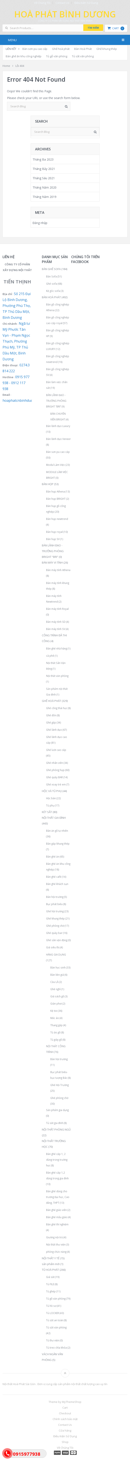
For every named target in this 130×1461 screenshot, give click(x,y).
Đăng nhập (40, 223)
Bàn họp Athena (55, 491)
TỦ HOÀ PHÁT (50, 1270)
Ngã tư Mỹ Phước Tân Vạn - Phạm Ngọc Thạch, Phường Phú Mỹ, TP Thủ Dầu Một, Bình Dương (16, 341)
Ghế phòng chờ (55, 925)
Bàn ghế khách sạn (57, 884)
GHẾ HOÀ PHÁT (51, 701)
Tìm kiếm (93, 27)
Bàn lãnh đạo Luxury (58, 426)
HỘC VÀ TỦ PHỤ (52, 791)
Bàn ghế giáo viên (56, 1210)
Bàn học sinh (58, 967)
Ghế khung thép (106, 49)
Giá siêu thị (52, 947)
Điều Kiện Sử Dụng (86, 2)
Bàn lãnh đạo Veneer (58, 439)
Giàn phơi (56, 1003)
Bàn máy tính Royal (57, 608)
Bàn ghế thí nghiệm (57, 1224)
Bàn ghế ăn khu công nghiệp (23, 56)
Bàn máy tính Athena (58, 570)
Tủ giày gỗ (56, 1039)
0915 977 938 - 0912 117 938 (16, 383)
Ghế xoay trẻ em (56, 784)
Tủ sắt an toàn (54, 1320)
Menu (12, 40)
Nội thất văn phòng (57, 675)
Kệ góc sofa (53, 290)
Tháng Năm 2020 (44, 187)
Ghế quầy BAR (54, 777)
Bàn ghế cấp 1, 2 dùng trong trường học (56, 1159)
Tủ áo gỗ (55, 1032)
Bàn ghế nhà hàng (56, 648)
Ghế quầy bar (54, 933)
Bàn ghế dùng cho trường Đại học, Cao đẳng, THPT (57, 1197)
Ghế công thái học (56, 708)
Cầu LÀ (54, 982)
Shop (65, 1442)
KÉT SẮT (47, 812)
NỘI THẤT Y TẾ (50, 1258)
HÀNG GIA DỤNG (56, 954)
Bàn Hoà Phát (83, 49)
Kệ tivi (53, 1010)
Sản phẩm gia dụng (57, 1110)
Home (6, 66)
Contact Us (62, 2)
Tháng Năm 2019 (44, 197)
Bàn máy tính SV (55, 629)
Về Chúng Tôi (42, 2)
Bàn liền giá (57, 974)
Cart (115, 28)
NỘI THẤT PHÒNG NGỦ (56, 1129)
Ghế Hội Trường (59, 1085)
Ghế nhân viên (54, 762)
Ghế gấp (51, 722)
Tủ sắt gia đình (54, 1123)
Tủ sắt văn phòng (83, 56)
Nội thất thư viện (56, 1244)
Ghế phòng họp (55, 770)
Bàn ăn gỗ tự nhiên (57, 830)
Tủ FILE (50, 1284)
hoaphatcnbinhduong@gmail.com (29, 400)
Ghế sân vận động (56, 940)
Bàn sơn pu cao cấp (34, 49)
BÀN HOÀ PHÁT (51, 297)
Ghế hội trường (55, 911)
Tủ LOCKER (52, 1313)
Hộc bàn (51, 798)
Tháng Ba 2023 (43, 159)
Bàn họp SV (53, 539)
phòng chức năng (56, 1251)
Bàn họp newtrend (57, 519)
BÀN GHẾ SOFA (51, 269)
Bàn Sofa (51, 276)
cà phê (50, 655)
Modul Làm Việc (55, 464)
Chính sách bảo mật (65, 1419)
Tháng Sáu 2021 (44, 178)
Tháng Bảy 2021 (44, 169)
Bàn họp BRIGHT (56, 498)
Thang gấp (56, 1025)
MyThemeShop (71, 1402)
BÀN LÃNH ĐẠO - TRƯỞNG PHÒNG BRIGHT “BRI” (56, 400)
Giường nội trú (54, 1237)
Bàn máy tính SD (56, 621)
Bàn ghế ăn (52, 856)
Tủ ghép (51, 1291)
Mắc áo (54, 1018)
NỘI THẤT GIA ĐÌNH (54, 818)
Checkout (65, 1413)
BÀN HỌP (47, 484)
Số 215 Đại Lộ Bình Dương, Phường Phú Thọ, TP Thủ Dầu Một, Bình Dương (17, 305)
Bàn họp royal (54, 531)
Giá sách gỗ (57, 996)
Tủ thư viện (52, 1340)
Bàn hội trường (54, 896)
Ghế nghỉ (55, 989)
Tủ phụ (50, 805)
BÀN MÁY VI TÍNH (52, 562)
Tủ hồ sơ (51, 1305)
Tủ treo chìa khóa (56, 1347)
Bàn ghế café (53, 876)
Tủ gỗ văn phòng (56, 56)
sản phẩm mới (51, 1264)
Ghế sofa (51, 283)
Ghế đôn (51, 715)
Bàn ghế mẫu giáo (56, 1217)
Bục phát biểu (54, 904)
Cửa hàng (65, 1430)
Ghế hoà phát (61, 49)
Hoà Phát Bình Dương (65, 14)
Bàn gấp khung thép (58, 843)
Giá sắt (50, 1277)
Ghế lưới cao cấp (56, 749)
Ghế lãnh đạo (54, 729)
